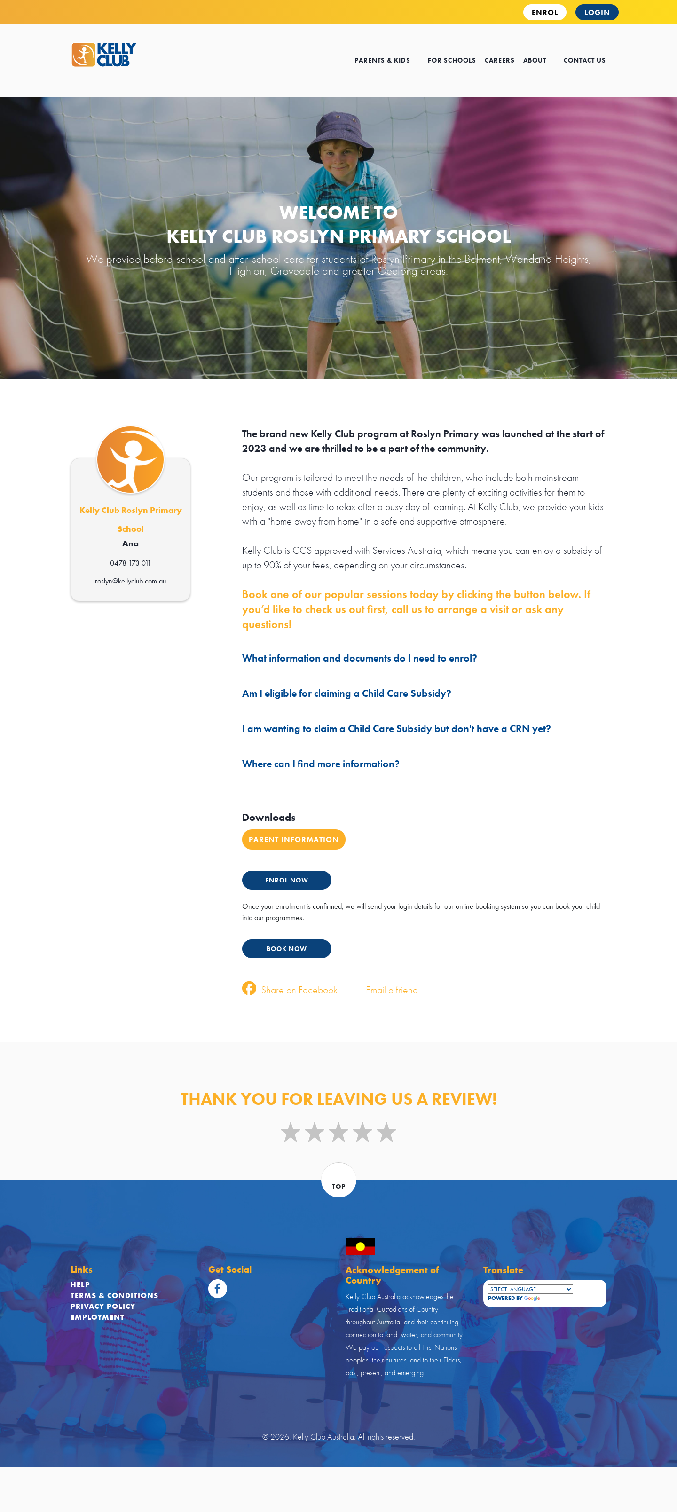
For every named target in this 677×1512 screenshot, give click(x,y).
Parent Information (294, 839)
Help (80, 1285)
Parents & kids (386, 60)
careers (500, 60)
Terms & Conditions (114, 1295)
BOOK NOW (287, 949)
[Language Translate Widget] (530, 1289)
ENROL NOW (286, 880)
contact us (585, 60)
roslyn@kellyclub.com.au (130, 581)
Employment (98, 1317)
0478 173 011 (130, 563)
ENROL (545, 12)
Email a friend (382, 990)
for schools (452, 60)
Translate (548, 1298)
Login (597, 12)
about (539, 60)
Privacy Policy (103, 1306)
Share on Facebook (290, 990)
